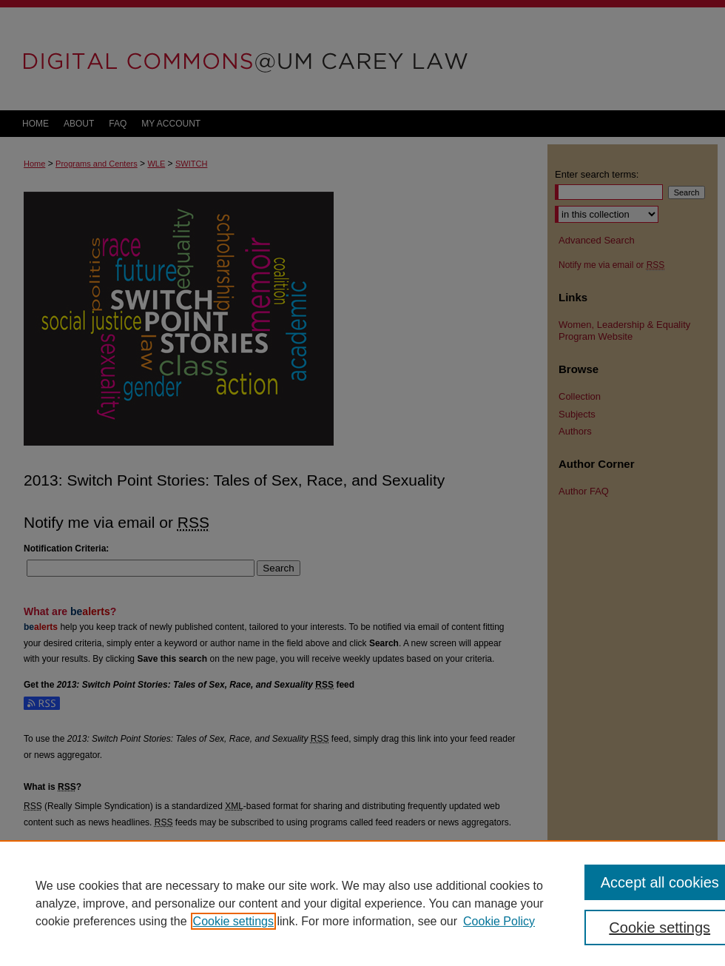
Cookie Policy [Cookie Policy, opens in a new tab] (499, 921)
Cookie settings (233, 921)
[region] (362, 903)
